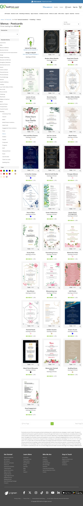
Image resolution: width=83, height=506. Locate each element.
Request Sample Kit (8, 457)
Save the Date (5, 156)
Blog (24, 468)
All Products (7, 13)
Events (1, 67)
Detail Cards (5, 125)
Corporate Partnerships (48, 468)
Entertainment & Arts (5, 65)
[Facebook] (24, 492)
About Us (45, 457)
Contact (61, 7)
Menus (4, 134)
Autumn (4, 116)
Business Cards (14, 13)
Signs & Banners (34, 13)
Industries (72, 13)
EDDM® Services (8, 477)
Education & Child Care (5, 60)
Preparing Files (7, 468)
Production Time (27, 459)
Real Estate (2, 96)
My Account (7, 459)
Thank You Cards (6, 159)
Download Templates (9, 466)
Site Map (25, 466)
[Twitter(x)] (30, 492)
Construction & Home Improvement (8, 52)
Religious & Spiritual (4, 99)
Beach (3, 119)
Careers (44, 472)
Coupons (6, 483)
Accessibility (65, 457)
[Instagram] (36, 492)
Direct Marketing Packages (10, 481)
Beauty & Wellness (4, 47)
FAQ (24, 470)
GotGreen (45, 466)
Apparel (67, 13)
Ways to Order (7, 472)
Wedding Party (5, 162)
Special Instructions (8, 470)
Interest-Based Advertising (38, 498)
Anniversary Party (6, 114)
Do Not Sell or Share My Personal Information (58, 498)
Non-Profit (2, 89)
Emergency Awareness (5, 62)
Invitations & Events (43, 13)
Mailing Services (7, 479)
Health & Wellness (4, 82)
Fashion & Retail (4, 69)
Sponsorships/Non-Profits (49, 470)
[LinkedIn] (58, 492)
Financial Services (4, 72)
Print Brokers (26, 463)
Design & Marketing (4, 57)
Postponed (5, 142)
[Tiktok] (41, 492)
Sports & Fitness (4, 104)
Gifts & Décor (61, 13)
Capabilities (45, 461)
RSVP (3, 148)
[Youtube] (53, 492)
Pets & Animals (3, 92)
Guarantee (25, 457)
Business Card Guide (9, 463)
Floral (3, 131)
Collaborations (65, 461)
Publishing (2, 94)
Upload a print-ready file (31, 50)
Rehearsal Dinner (6, 151)
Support (25, 472)
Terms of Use (26, 498)
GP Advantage (46, 464)
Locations (45, 459)
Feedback (64, 463)
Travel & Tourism (4, 109)
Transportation (3, 106)
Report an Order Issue (67, 459)
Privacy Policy (17, 498)
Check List (6, 464)
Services (77, 13)
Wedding (2, 111)
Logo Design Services (9, 475)
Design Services (7, 474)
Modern (4, 136)
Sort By (65, 22)
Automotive (3, 42)
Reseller (56, 7)
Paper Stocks (26, 461)
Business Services (4, 50)
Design (1, 55)
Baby (1, 45)
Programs (4, 145)
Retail (1, 101)
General (2, 79)
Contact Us (64, 464)
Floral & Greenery (4, 74)
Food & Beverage (4, 77)
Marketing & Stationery (24, 13)
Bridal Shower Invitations (8, 122)
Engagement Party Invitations (9, 128)
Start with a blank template (30, 54)
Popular (4, 139)
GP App (25, 464)
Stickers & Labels (53, 13)
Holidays (2, 84)
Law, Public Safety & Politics (6, 87)
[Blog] (47, 492)
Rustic (3, 153)
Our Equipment (46, 463)
